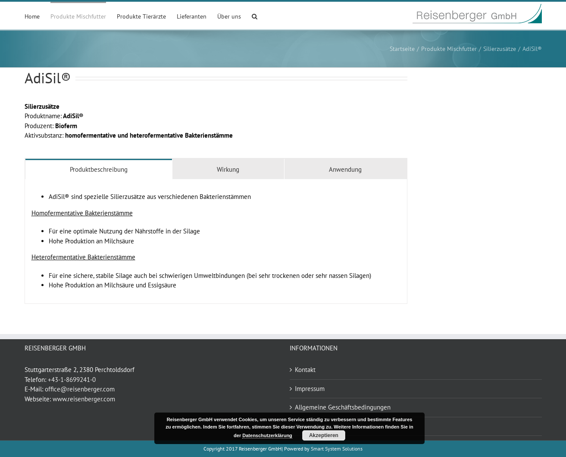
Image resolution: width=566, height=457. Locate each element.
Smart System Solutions (337, 448)
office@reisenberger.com (80, 389)
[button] (254, 16)
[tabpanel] (216, 241)
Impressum (310, 389)
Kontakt (305, 370)
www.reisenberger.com (84, 399)
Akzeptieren (323, 435)
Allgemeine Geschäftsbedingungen (343, 407)
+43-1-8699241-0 (72, 379)
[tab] (98, 169)
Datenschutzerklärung (267, 435)
